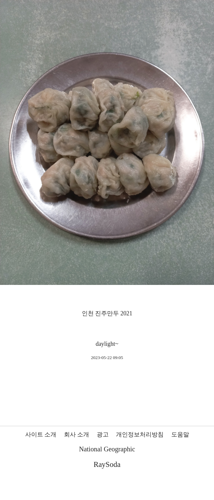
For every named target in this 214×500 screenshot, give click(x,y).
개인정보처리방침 (140, 434)
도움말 (180, 434)
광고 (103, 434)
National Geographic (107, 449)
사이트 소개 (41, 434)
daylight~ (107, 344)
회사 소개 (76, 434)
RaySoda (106, 464)
